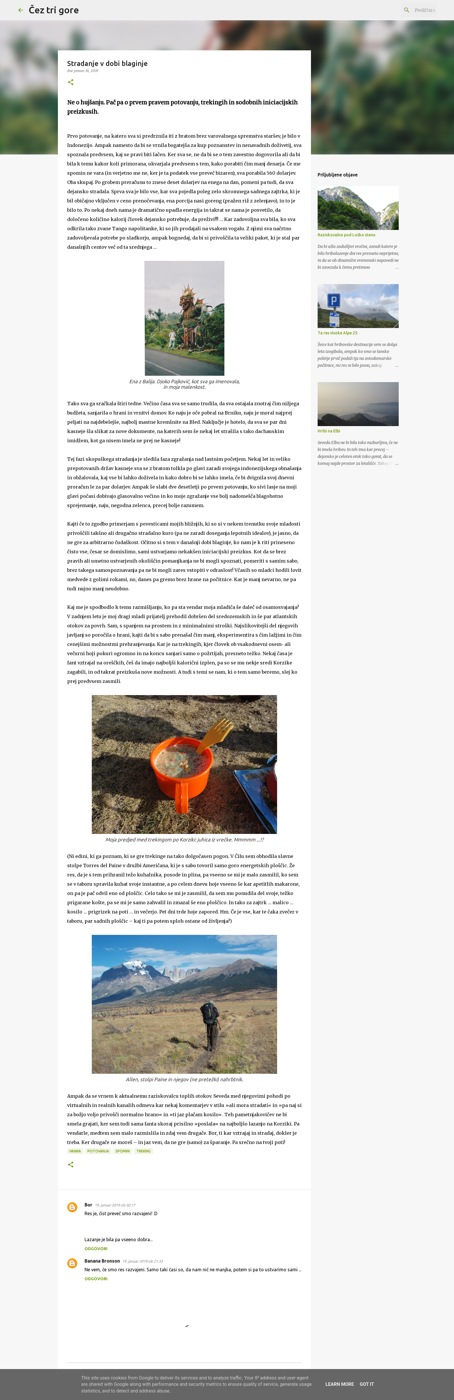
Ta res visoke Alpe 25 (337, 333)
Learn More (339, 1384)
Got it (367, 1384)
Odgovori (96, 1248)
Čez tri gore (54, 10)
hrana (75, 1151)
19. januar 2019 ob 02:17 (115, 1205)
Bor (88, 1204)
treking (143, 1151)
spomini (123, 1151)
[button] (70, 82)
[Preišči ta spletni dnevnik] (406, 10)
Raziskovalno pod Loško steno (347, 235)
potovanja (98, 1151)
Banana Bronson (102, 1260)
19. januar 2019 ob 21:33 (142, 1261)
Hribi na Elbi (329, 431)
